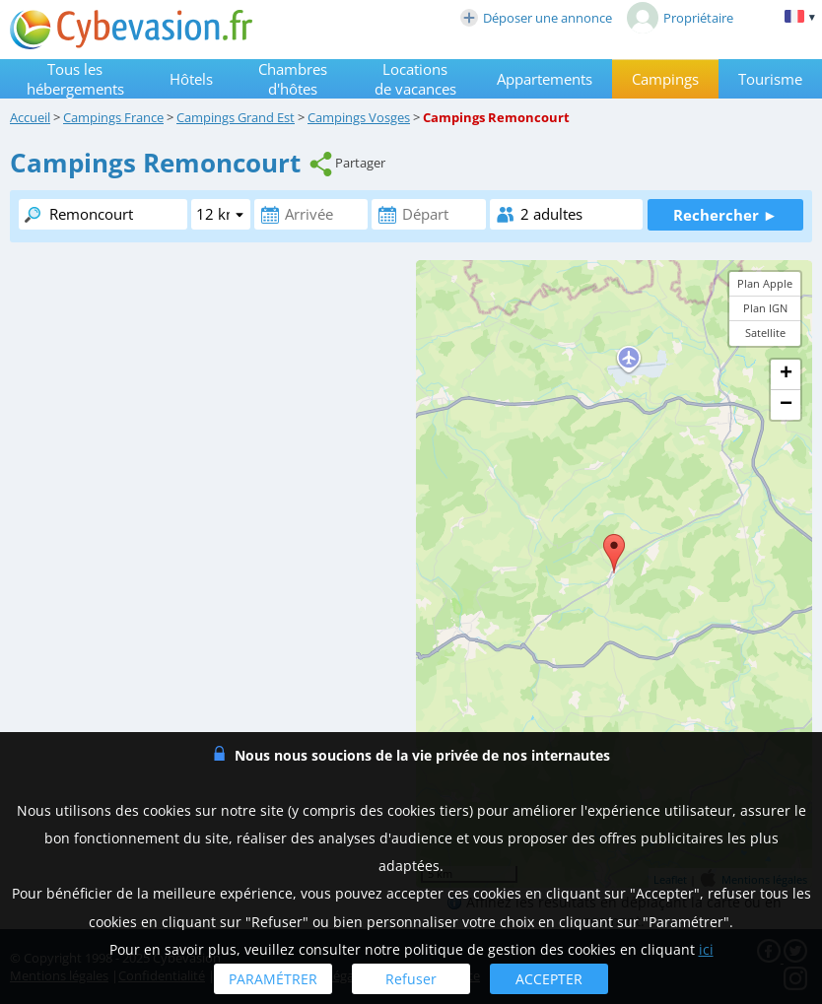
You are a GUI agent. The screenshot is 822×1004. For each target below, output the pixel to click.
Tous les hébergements (75, 79)
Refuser (411, 979)
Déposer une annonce (536, 18)
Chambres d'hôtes (292, 79)
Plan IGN (765, 308)
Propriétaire (680, 17)
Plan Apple (764, 283)
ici (706, 949)
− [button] (786, 405)
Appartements (544, 79)
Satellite (765, 332)
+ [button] (786, 374)
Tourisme (770, 79)
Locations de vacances (415, 79)
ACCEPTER (548, 979)
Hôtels (191, 79)
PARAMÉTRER (273, 979)
